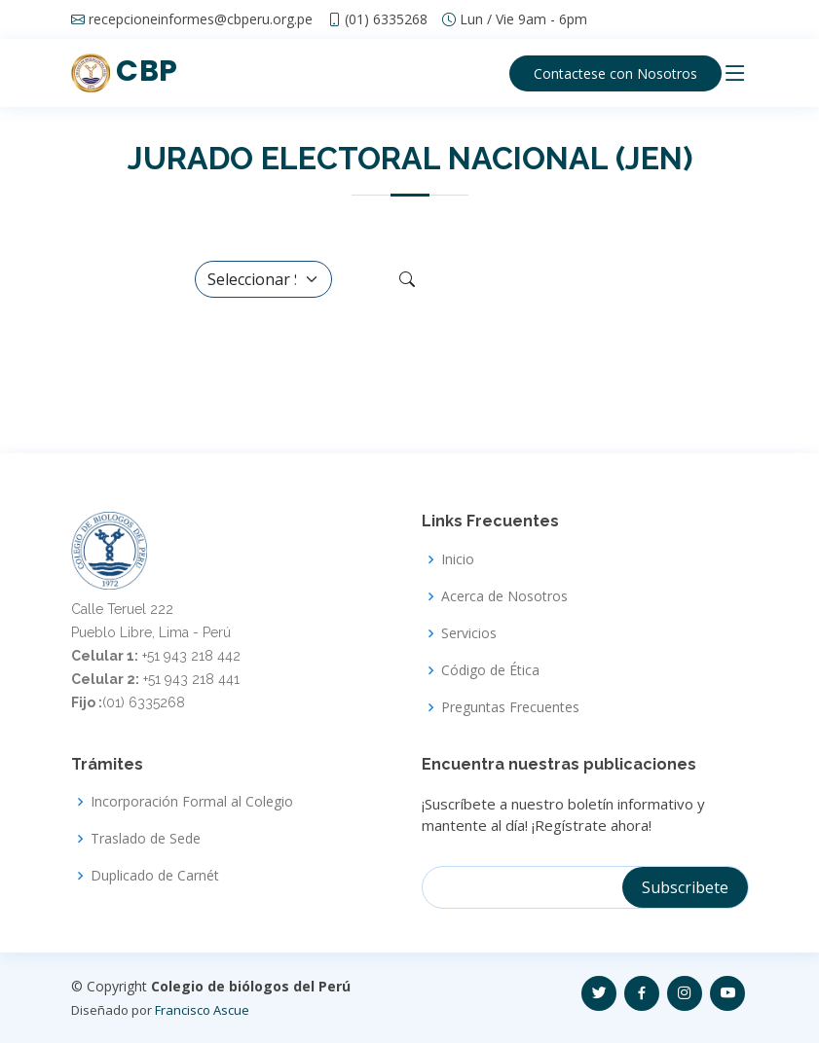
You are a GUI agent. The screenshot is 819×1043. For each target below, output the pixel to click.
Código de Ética (490, 670)
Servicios (469, 633)
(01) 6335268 (386, 19)
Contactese (615, 73)
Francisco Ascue (202, 1010)
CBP (124, 71)
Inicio (457, 559)
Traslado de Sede (146, 838)
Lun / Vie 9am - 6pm (523, 19)
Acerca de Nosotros (504, 596)
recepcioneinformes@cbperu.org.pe (201, 19)
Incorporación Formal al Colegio (192, 802)
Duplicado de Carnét (155, 875)
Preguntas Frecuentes (510, 707)
